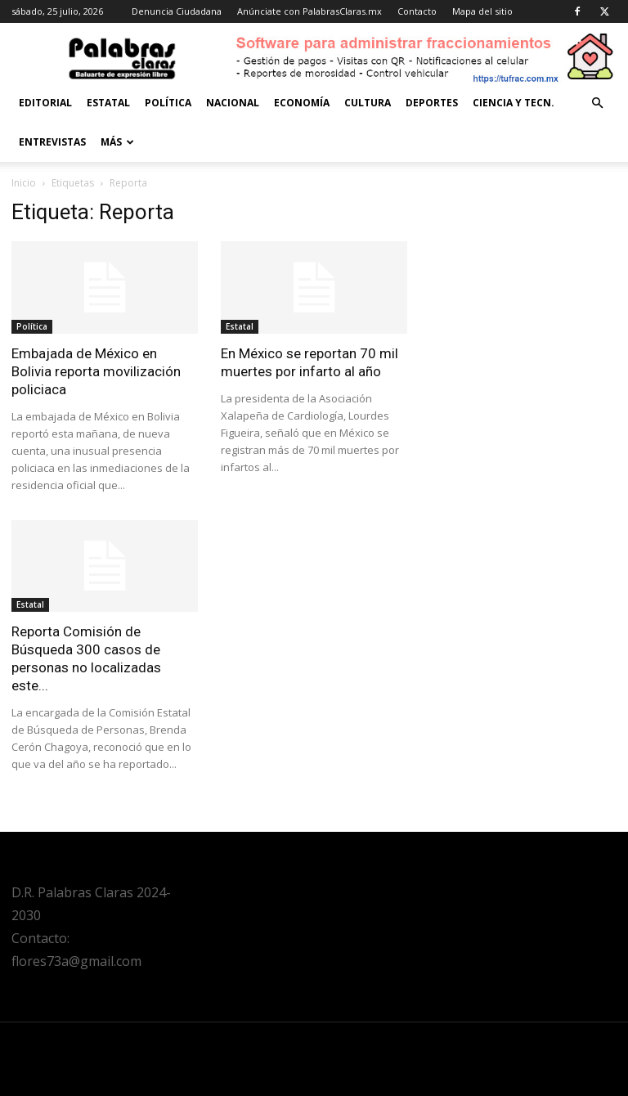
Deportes (432, 103)
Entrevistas (52, 142)
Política (168, 103)
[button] (597, 103)
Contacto (417, 11)
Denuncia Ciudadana (177, 11)
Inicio (23, 183)
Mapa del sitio (482, 11)
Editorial (45, 103)
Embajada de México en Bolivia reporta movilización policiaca (96, 371)
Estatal (108, 103)
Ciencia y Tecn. (513, 103)
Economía (302, 103)
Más (117, 142)
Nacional (232, 103)
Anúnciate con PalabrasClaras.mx (309, 11)
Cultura (367, 103)
